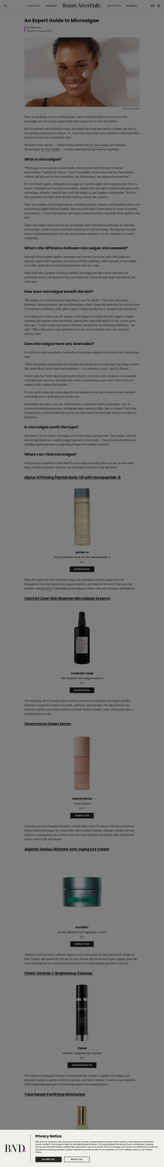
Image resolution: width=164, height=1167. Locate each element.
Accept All (48, 1159)
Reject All (77, 1159)
